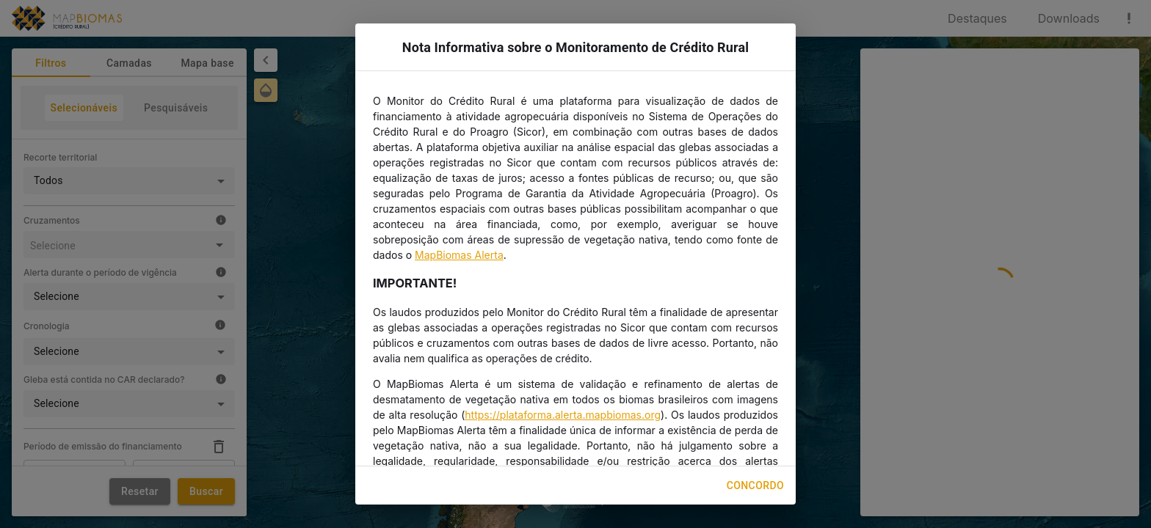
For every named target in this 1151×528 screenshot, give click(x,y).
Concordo (755, 485)
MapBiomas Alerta (459, 255)
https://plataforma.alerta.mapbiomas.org (563, 414)
